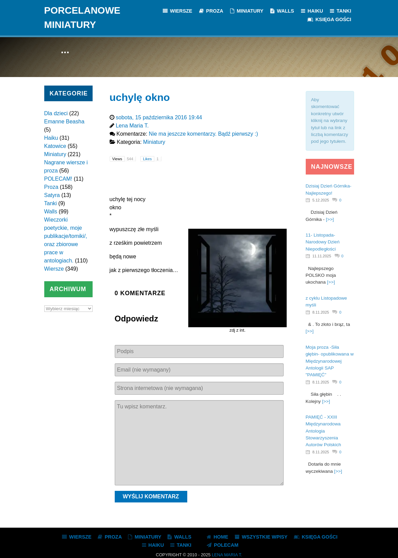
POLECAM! (58, 179)
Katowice (55, 146)
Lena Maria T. (227, 554)
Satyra (52, 195)
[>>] (330, 219)
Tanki (50, 203)
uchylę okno (140, 97)
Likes (152, 159)
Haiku (51, 138)
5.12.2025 (321, 200)
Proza (51, 187)
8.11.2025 (321, 312)
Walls (51, 211)
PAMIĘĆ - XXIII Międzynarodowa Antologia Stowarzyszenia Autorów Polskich (323, 431)
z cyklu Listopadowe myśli (326, 301)
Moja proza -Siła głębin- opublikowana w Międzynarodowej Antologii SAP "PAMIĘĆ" (330, 361)
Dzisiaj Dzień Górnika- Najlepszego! (328, 189)
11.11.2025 (322, 256)
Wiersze (54, 269)
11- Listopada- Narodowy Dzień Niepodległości (323, 242)
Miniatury (55, 154)
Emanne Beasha (64, 121)
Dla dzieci (56, 113)
